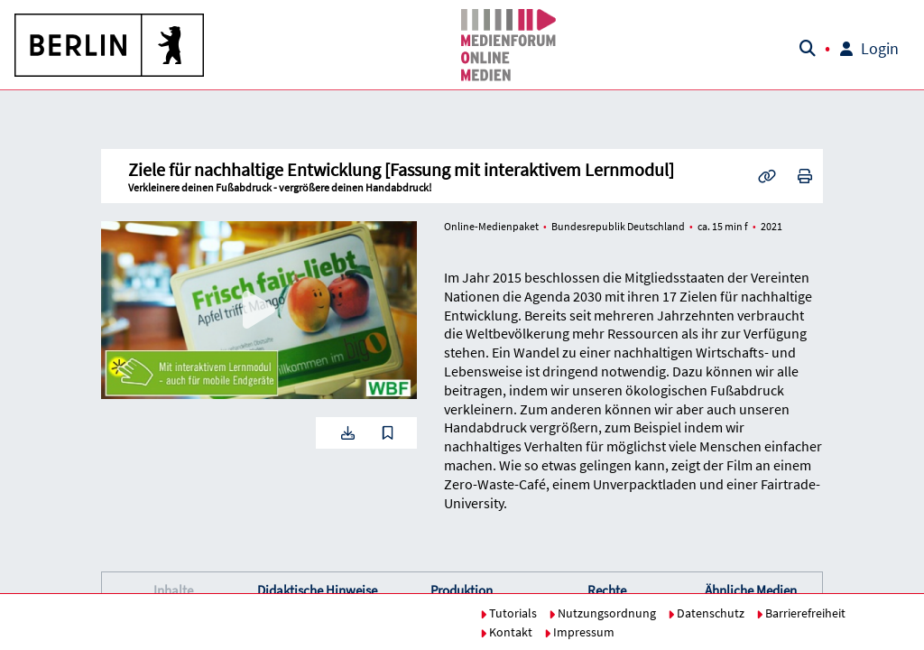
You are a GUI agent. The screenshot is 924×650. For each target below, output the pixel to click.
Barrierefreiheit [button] (800, 613)
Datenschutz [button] (706, 613)
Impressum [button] (579, 632)
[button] (110, 45)
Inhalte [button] (173, 590)
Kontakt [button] (506, 632)
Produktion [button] (461, 590)
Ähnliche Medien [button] (751, 590)
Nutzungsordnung (602, 613)
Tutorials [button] (508, 613)
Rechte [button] (606, 590)
